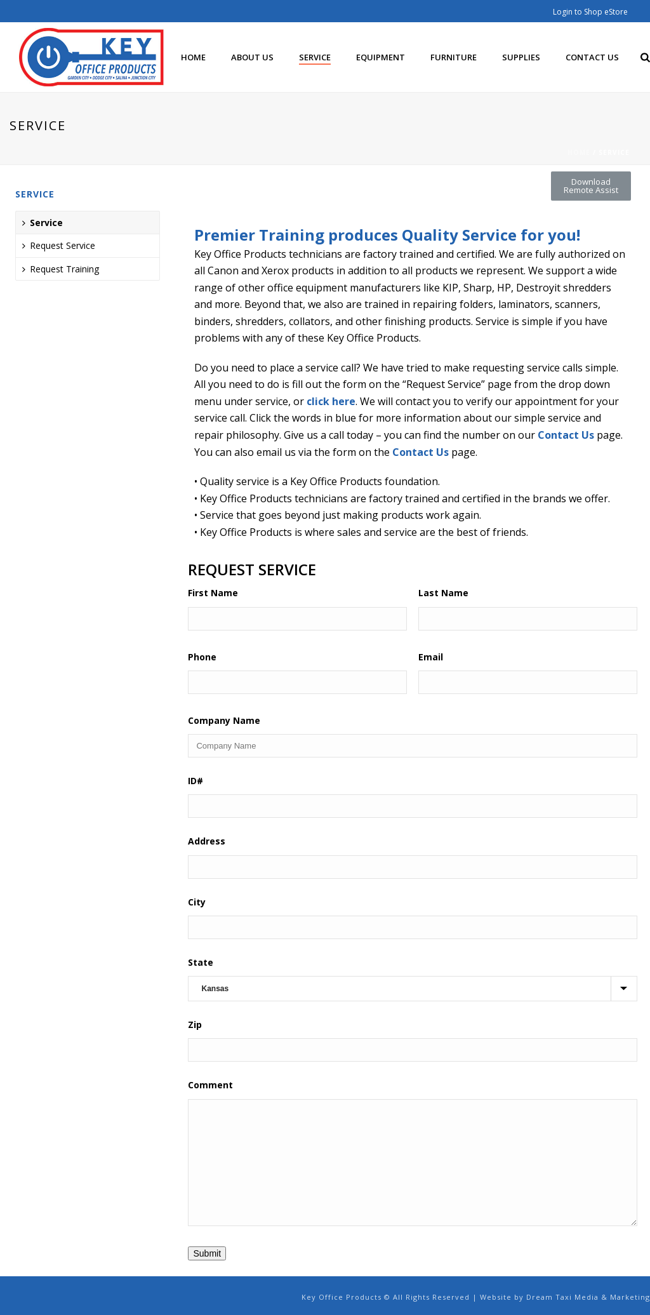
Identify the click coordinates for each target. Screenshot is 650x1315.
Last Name (443, 593)
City (197, 902)
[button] (591, 186)
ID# (195, 781)
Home (193, 57)
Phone (202, 657)
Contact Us (592, 57)
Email (430, 657)
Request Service (58, 245)
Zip (195, 1024)
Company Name (224, 720)
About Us (252, 57)
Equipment (380, 57)
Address (206, 841)
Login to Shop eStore (590, 12)
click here (331, 401)
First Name (213, 593)
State (200, 962)
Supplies (521, 57)
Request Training (60, 269)
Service (315, 57)
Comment (210, 1085)
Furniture (453, 57)
